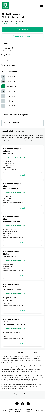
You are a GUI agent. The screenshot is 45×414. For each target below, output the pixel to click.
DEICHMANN (39, 410)
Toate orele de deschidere (12, 24)
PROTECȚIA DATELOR (18, 410)
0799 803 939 (7, 303)
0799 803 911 (7, 201)
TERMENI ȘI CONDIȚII (29, 410)
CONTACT (4, 410)
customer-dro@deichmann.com (13, 170)
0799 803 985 (7, 268)
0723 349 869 (9, 65)
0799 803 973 (7, 168)
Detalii (22, 175)
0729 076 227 (7, 336)
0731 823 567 (7, 236)
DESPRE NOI (11, 410)
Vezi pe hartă (6, 55)
